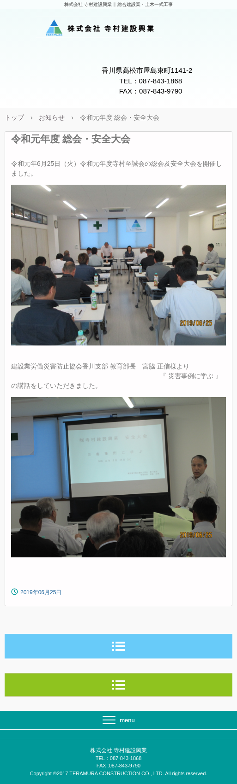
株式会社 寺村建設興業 (119, 29)
